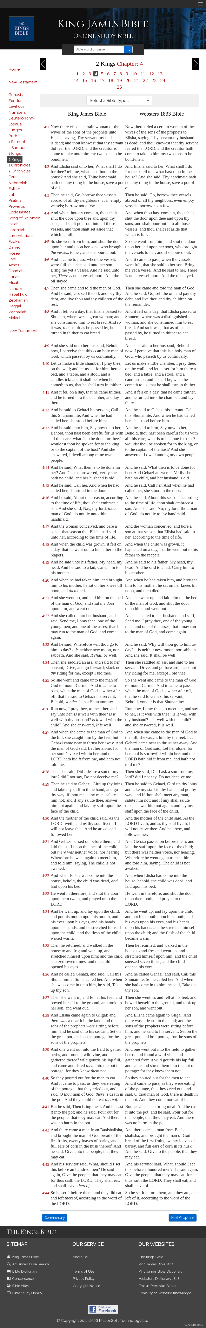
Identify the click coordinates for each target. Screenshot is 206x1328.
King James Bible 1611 (156, 1264)
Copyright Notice (86, 1286)
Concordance (21, 1278)
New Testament (23, 82)
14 (76, 80)
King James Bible (23, 1257)
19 (119, 80)
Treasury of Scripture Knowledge (165, 1293)
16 (93, 80)
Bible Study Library (25, 1293)
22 (145, 80)
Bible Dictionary (22, 1271)
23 (154, 80)
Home (14, 69)
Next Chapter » (182, 1218)
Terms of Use (83, 1271)
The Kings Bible (151, 1257)
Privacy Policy (83, 1278)
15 (84, 80)
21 (136, 80)
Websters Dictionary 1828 (159, 1278)
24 (162, 80)
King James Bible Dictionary (160, 1271)
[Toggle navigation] (200, 4)
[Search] (99, 49)
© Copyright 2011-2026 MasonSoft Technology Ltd (102, 1320)
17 (102, 80)
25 (119, 87)
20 (128, 80)
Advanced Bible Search (28, 1264)
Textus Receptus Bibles (157, 1286)
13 (160, 73)
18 (110, 80)
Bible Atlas (18, 1286)
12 (151, 73)
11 (142, 73)
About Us (80, 1257)
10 (134, 73)
